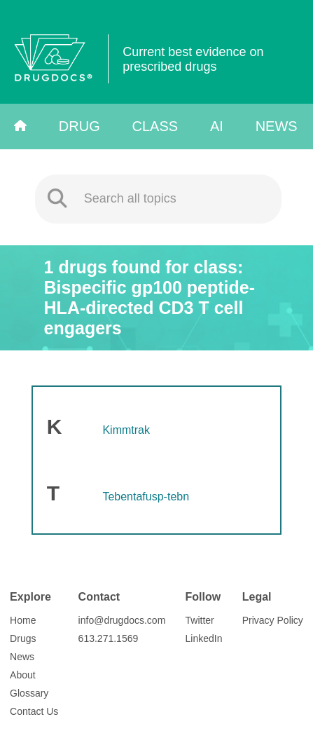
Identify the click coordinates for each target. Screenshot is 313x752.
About (23, 675)
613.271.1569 (108, 638)
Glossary (29, 693)
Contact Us (34, 711)
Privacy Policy (272, 620)
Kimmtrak (126, 430)
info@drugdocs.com (122, 620)
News (277, 126)
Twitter (200, 620)
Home (23, 620)
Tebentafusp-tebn (145, 497)
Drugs (23, 638)
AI (216, 126)
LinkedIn (204, 638)
